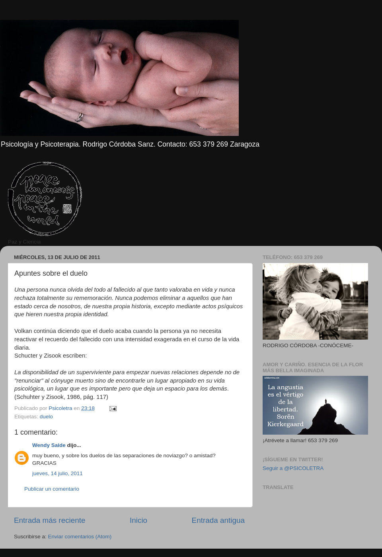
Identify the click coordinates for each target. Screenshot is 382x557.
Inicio (138, 520)
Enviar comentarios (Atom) (80, 537)
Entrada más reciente (50, 520)
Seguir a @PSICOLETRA (293, 468)
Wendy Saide (49, 445)
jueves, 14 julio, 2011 (57, 473)
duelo (46, 417)
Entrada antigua (218, 520)
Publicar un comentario (51, 489)
